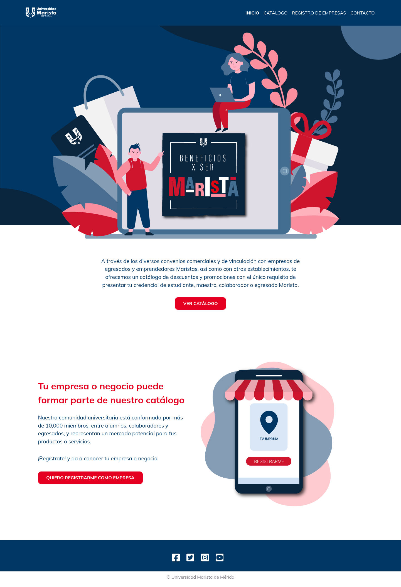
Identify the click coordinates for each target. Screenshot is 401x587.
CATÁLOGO (275, 13)
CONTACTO (362, 13)
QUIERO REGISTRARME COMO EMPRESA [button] (90, 477)
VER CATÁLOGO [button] (200, 303)
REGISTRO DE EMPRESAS (319, 13)
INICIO (252, 13)
